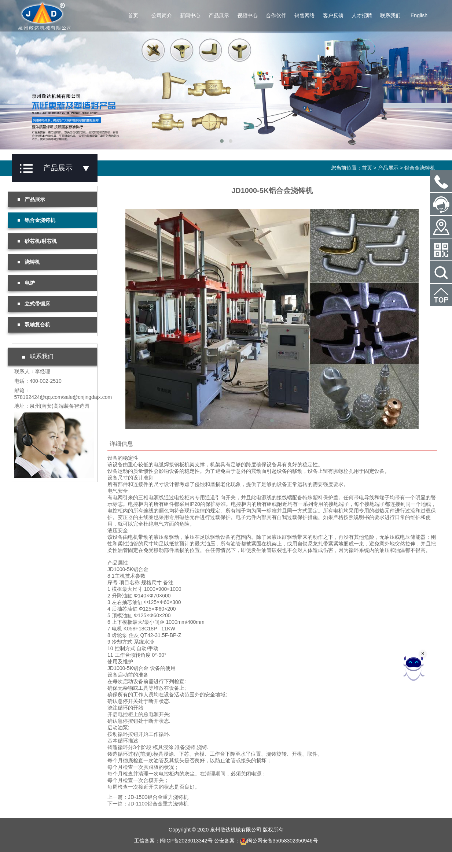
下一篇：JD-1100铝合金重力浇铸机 (147, 804)
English (419, 15)
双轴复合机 (34, 324)
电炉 (26, 283)
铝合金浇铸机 (419, 168)
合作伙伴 (276, 15)
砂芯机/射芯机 (37, 241)
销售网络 (304, 15)
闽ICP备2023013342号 (186, 841)
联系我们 (390, 15)
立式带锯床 (34, 304)
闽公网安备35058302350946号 (279, 841)
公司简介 (161, 15)
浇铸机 (29, 262)
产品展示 (219, 15)
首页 (133, 15)
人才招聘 (362, 15)
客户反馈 (333, 15)
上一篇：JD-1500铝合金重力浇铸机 (147, 797)
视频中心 (247, 15)
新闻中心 (190, 15)
